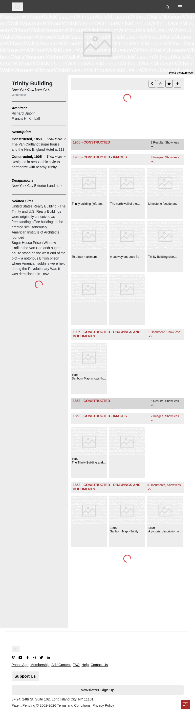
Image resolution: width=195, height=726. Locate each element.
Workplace (19, 95)
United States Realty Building (34, 206)
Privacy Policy (103, 705)
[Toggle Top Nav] (168, 7)
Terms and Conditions (73, 705)
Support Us (25, 676)
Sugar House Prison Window (34, 243)
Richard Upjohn (24, 113)
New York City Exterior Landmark (37, 186)
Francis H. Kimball (26, 118)
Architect (19, 108)
